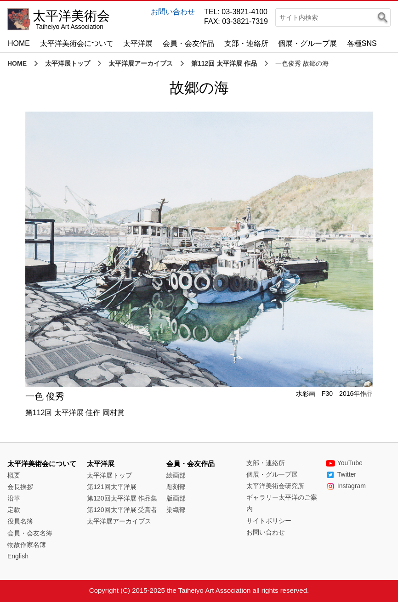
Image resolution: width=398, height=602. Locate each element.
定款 (13, 509)
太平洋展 (138, 43)
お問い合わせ (173, 12)
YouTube (344, 463)
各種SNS (362, 43)
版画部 (176, 498)
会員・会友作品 (188, 43)
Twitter (341, 474)
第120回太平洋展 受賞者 (122, 509)
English (17, 556)
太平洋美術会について (77, 43)
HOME (19, 43)
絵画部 (176, 475)
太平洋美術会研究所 (275, 485)
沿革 (13, 498)
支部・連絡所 (246, 43)
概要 (13, 475)
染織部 (176, 509)
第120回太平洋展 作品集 (122, 498)
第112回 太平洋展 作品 (224, 63)
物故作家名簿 (26, 544)
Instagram (346, 485)
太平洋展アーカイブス (140, 63)
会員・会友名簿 (29, 533)
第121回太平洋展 (111, 486)
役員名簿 (20, 521)
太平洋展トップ (67, 63)
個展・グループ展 (307, 43)
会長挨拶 (20, 486)
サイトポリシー (268, 520)
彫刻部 (176, 486)
